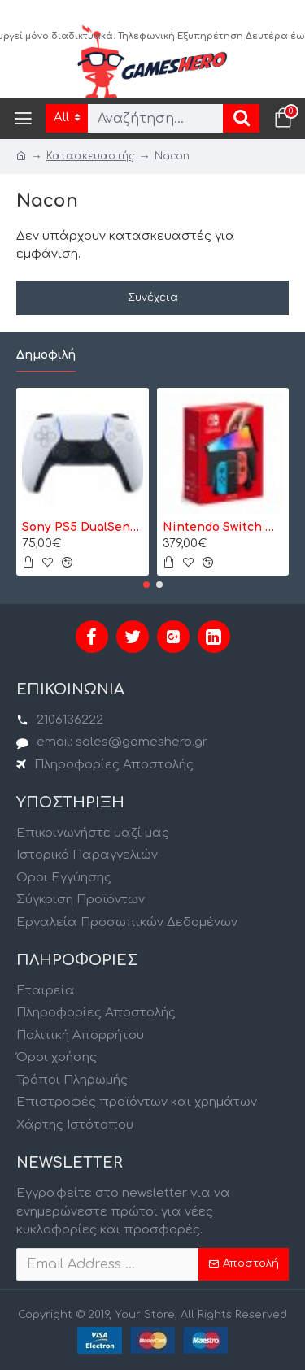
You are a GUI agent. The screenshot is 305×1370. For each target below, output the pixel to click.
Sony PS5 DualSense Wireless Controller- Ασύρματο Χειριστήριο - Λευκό (82, 527)
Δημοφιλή (46, 355)
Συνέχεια (153, 297)
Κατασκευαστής (90, 156)
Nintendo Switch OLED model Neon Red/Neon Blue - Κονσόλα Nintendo (223, 527)
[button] (146, 584)
